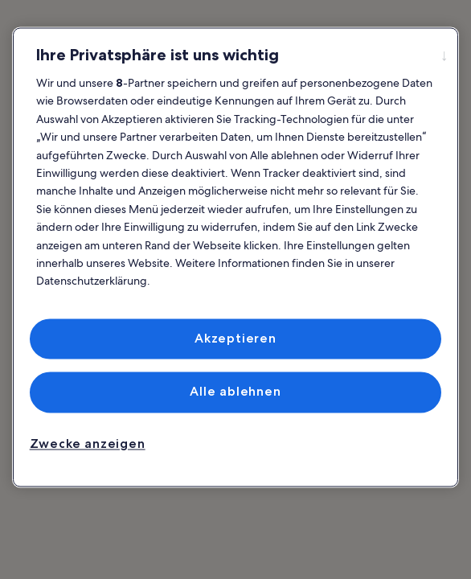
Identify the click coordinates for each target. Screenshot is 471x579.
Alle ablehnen (235, 392)
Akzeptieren (235, 338)
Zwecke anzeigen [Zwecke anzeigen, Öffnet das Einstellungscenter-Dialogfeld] (87, 443)
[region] (236, 257)
